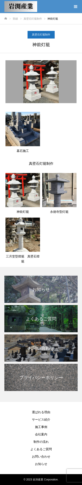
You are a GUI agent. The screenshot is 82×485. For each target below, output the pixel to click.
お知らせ (41, 464)
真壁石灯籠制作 (41, 34)
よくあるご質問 (41, 449)
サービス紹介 (41, 419)
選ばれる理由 (41, 412)
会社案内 (41, 434)
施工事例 (41, 427)
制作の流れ (41, 441)
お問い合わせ (41, 456)
